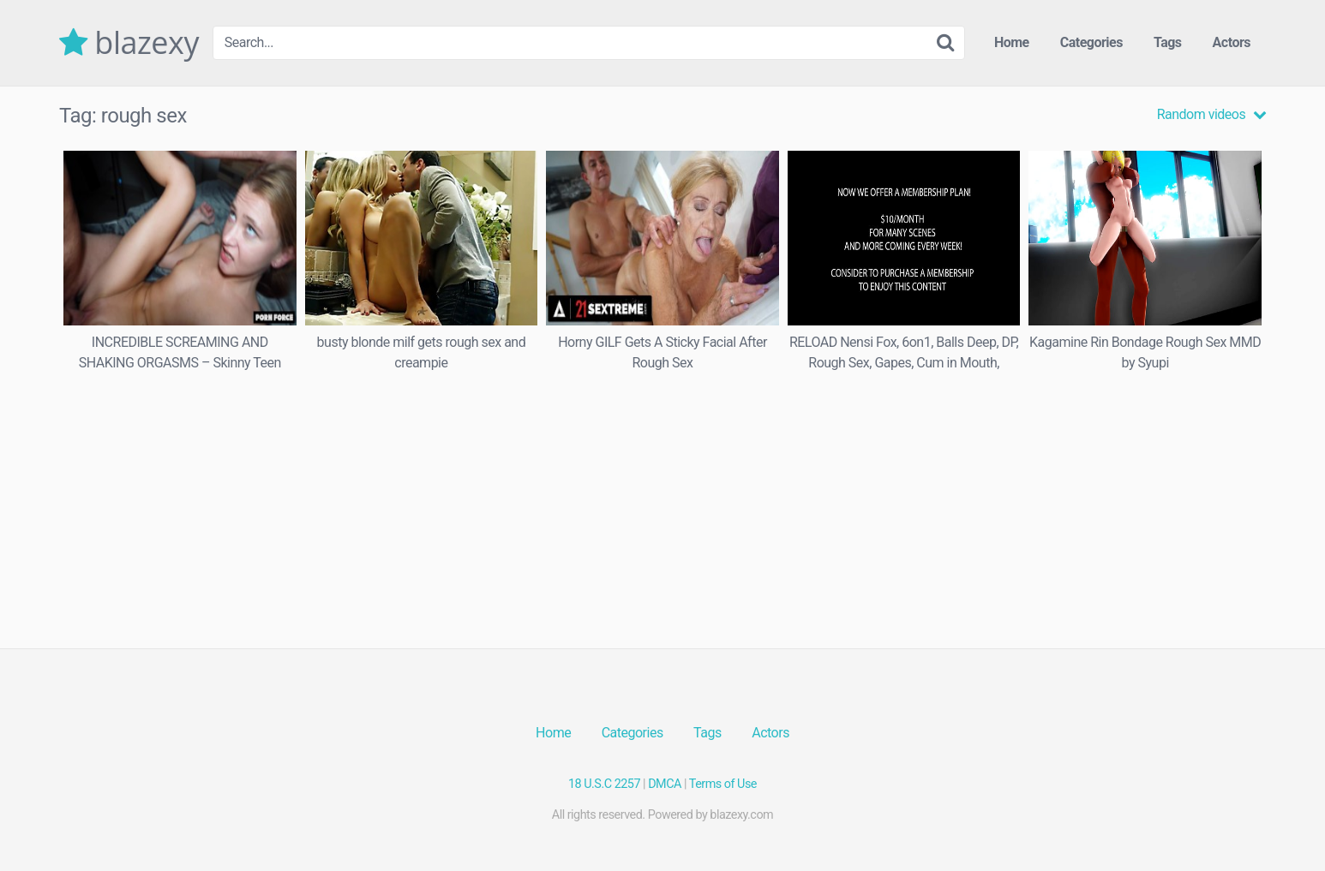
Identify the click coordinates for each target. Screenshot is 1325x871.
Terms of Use (723, 784)
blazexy (129, 42)
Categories (1091, 42)
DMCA (664, 784)
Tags (1168, 42)
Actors (1231, 42)
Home (1011, 42)
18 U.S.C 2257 (604, 784)
